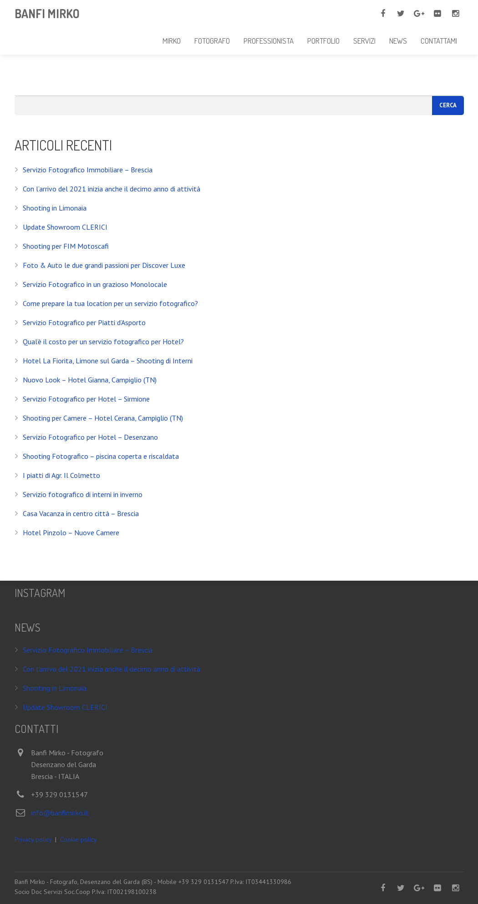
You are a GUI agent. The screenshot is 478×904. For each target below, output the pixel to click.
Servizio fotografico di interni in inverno (82, 494)
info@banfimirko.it (60, 812)
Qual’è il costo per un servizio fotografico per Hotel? (103, 341)
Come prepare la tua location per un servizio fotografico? (110, 303)
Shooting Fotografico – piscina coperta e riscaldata (101, 456)
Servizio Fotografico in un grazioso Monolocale (95, 284)
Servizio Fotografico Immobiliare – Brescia (88, 169)
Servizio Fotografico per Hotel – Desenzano (90, 437)
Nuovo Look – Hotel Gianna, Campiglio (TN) (90, 379)
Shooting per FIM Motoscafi (66, 246)
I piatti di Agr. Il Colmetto (61, 475)
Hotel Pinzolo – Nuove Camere (71, 532)
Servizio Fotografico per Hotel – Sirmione (86, 398)
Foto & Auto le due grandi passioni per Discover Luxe (104, 265)
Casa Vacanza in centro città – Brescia (81, 513)
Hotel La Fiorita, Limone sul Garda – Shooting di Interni (108, 360)
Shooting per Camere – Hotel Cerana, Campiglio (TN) (103, 417)
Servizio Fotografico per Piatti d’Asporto (84, 322)
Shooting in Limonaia (54, 207)
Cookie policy (78, 839)
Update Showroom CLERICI (65, 226)
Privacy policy (33, 839)
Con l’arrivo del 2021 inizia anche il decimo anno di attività (111, 188)
